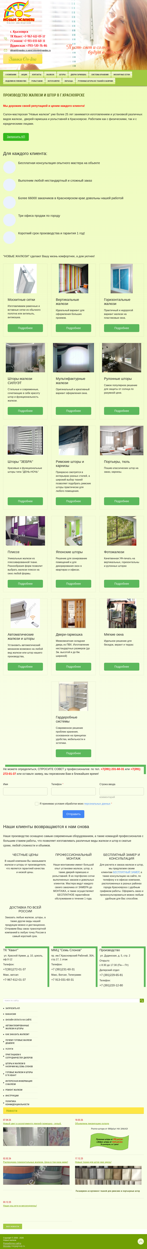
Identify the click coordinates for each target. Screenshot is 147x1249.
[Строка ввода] (122, 791)
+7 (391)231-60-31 (63, 969)
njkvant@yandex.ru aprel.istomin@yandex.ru (30, 50)
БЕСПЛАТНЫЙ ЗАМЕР (126, 872)
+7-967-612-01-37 (14, 979)
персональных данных (97, 803)
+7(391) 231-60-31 (112, 769)
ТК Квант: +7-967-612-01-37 (27, 36)
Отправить (73, 814)
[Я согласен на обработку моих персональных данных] (36, 803)
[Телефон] (73, 791)
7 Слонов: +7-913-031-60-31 (27, 41)
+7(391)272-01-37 (14, 969)
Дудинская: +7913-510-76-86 (28, 46)
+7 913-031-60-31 (62, 979)
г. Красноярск (19, 32)
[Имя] (25, 791)
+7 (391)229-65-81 (111, 975)
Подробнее (25, 328)
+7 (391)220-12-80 (111, 985)
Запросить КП (16, 136)
